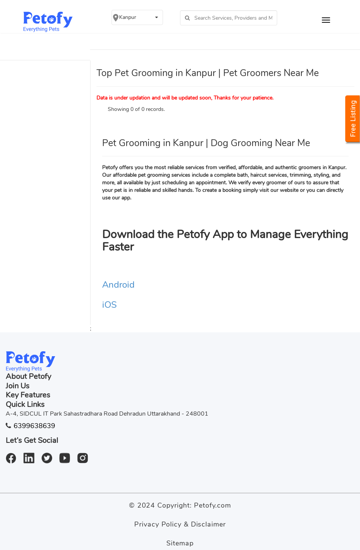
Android (118, 285)
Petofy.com (212, 505)
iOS (109, 305)
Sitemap (179, 543)
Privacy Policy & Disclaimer (179, 524)
